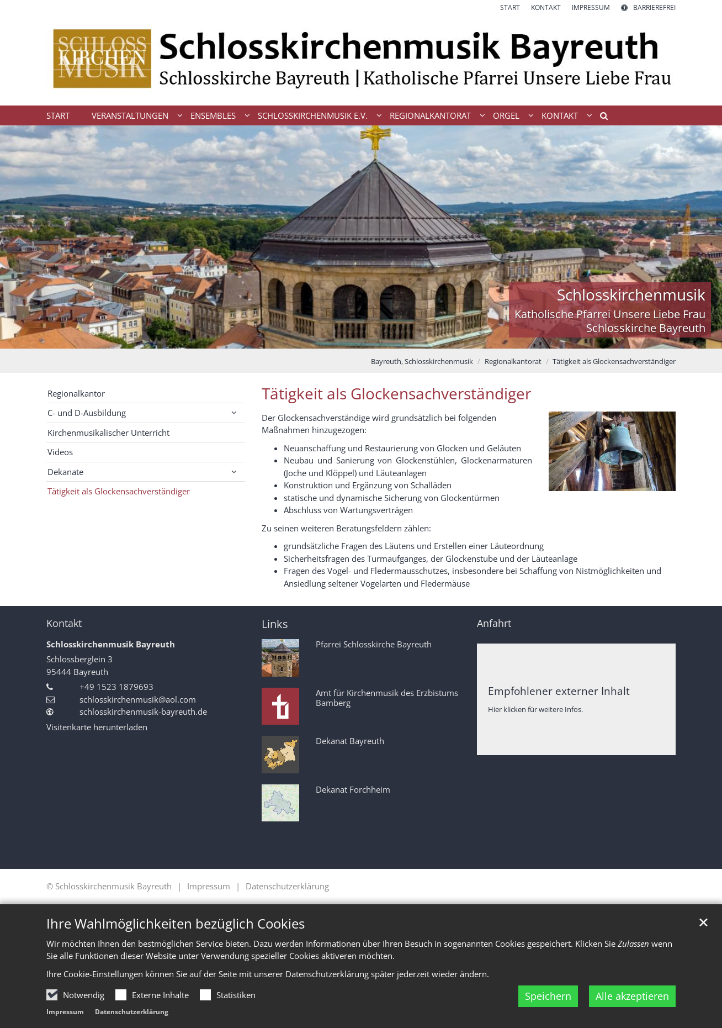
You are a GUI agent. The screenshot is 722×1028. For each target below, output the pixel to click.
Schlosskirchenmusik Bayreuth (110, 644)
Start (58, 115)
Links (275, 624)
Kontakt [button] (560, 115)
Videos (60, 451)
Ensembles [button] (213, 115)
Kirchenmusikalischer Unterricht (108, 432)
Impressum (65, 1011)
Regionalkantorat (513, 361)
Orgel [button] (506, 115)
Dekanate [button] (65, 471)
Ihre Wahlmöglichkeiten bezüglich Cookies (175, 923)
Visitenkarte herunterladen (96, 726)
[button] (600, 117)
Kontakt (64, 623)
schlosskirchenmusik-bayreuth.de (143, 711)
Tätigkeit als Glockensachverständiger (614, 361)
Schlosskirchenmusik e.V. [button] (313, 115)
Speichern (548, 996)
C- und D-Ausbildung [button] (86, 412)
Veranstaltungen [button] (130, 115)
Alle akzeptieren (632, 996)
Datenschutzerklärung (131, 1011)
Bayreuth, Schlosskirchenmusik (422, 361)
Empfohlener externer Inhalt (559, 691)
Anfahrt (494, 623)
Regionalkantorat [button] (430, 115)
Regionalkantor (76, 393)
